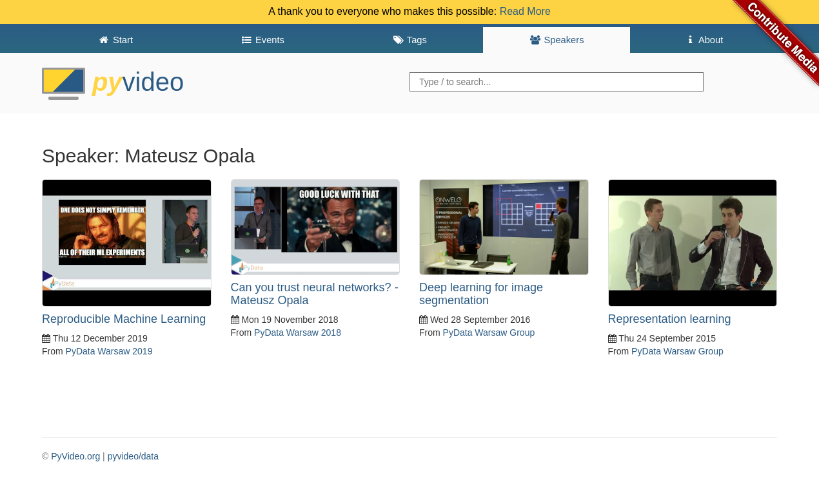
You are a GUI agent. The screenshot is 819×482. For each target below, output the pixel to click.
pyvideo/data (133, 456)
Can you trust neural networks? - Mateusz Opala (315, 294)
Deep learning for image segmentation (481, 294)
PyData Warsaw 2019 (109, 351)
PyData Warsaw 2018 (297, 332)
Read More (525, 11)
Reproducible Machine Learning (124, 319)
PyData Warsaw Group (489, 332)
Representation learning (669, 319)
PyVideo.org (75, 456)
